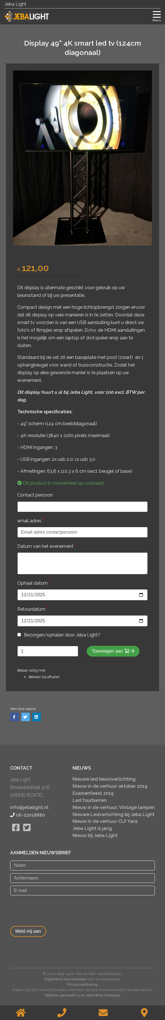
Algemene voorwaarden (65, 979)
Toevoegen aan (113, 651)
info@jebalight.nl (29, 807)
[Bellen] (62, 1013)
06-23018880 (30, 815)
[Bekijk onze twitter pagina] (26, 834)
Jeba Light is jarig (92, 828)
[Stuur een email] (103, 1013)
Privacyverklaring (82, 984)
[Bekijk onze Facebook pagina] (15, 834)
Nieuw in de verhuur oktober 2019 (110, 786)
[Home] (20, 1013)
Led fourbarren (90, 800)
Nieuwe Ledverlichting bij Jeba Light (114, 814)
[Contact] (144, 1013)
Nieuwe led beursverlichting (104, 779)
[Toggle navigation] (157, 15)
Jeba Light (15, 4)
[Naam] (82, 865)
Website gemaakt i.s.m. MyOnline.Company (82, 995)
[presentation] (53, 909)
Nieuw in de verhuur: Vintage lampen (114, 807)
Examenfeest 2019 (93, 793)
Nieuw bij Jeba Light (95, 835)
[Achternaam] (82, 878)
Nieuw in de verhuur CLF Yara (105, 821)
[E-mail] (82, 890)
